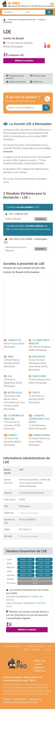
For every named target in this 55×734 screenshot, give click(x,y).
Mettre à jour (36, 82)
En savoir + (40, 219)
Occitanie (41, 20)
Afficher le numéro (24, 60)
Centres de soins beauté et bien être (21, 20)
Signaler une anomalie (16, 82)
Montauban (7, 22)
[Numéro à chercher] (24, 108)
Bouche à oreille (37, 76)
